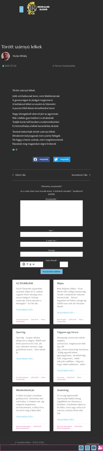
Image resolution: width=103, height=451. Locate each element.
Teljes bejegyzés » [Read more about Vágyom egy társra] (66, 371)
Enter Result (51, 260)
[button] (21, 9)
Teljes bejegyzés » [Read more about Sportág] (25, 359)
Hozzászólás (51, 199)
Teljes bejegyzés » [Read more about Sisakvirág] (66, 420)
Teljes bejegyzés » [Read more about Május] (66, 313)
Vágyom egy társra (67, 332)
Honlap (51, 250)
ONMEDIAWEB (93, 444)
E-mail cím (51, 240)
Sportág (20, 332)
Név (51, 231)
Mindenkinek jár (25, 390)
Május (60, 283)
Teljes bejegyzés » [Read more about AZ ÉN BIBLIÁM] (25, 310)
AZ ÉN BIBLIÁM (24, 283)
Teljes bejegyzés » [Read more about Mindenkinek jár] (25, 417)
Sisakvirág (63, 390)
